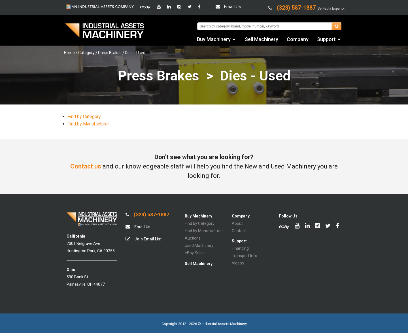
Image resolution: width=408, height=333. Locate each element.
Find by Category (84, 116)
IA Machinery (104, 31)
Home (69, 52)
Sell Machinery (261, 39)
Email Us (228, 6)
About (237, 223)
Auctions (193, 238)
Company (298, 39)
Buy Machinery (214, 39)
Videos (238, 263)
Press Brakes (110, 52)
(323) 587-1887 (147, 214)
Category (86, 52)
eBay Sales (195, 253)
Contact (239, 231)
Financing (240, 248)
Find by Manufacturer (88, 124)
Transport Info (244, 255)
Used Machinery (199, 245)
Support (326, 39)
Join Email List (144, 238)
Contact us (85, 166)
